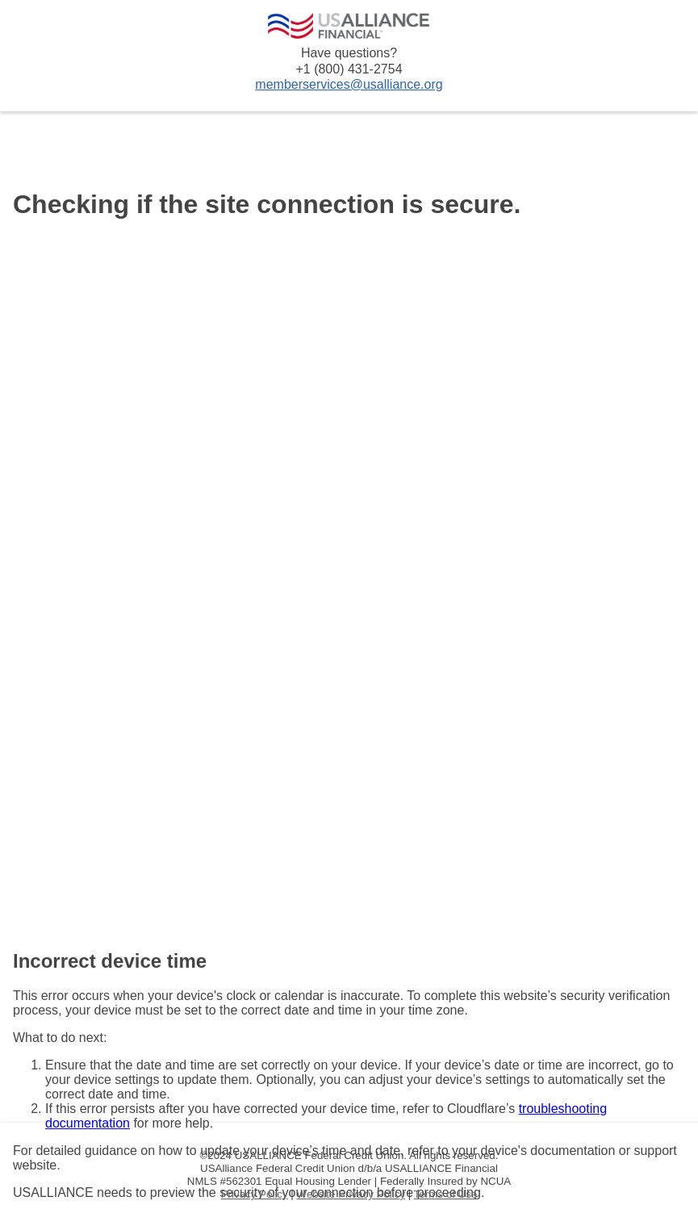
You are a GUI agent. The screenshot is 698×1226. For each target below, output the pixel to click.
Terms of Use (446, 1194)
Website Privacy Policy (351, 1194)
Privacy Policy (254, 1194)
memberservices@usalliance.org (348, 84)
